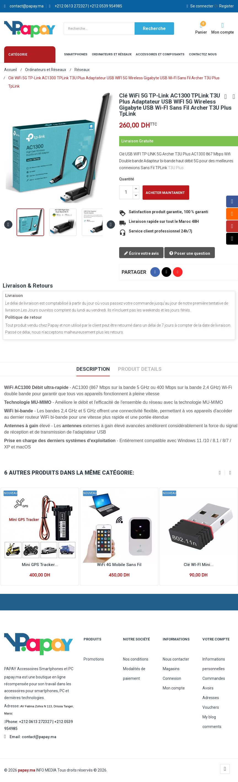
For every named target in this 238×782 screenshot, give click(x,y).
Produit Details (141, 369)
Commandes (213, 678)
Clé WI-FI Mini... (198, 564)
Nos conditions (135, 659)
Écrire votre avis (141, 253)
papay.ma (26, 770)
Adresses (210, 698)
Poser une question (189, 253)
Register (224, 6)
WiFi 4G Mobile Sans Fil (119, 564)
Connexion (172, 678)
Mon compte (174, 688)
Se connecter (200, 6)
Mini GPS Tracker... (39, 564)
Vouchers (210, 707)
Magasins (171, 669)
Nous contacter (176, 659)
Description (91, 369)
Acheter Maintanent (165, 192)
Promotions (94, 659)
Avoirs (207, 688)
